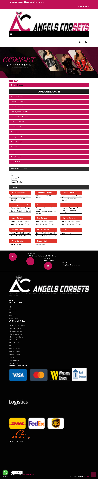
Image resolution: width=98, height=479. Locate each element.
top (93, 474)
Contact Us (15, 178)
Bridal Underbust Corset (46, 236)
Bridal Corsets (16, 147)
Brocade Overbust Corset (21, 196)
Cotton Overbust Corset (72, 196)
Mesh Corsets (16, 127)
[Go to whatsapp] (5, 472)
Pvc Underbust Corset (45, 224)
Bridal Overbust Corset (45, 233)
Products (14, 180)
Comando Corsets (18, 102)
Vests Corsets (16, 157)
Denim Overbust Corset (20, 208)
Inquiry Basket (17, 182)
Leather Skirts (67, 233)
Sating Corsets (17, 137)
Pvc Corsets (15, 132)
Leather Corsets (17, 122)
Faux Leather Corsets (19, 117)
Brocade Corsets (17, 97)
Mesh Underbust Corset (20, 224)
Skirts (13, 152)
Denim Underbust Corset (21, 211)
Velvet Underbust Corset (21, 236)
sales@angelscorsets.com (34, 2)
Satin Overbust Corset (71, 222)
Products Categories (21, 34)
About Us (15, 176)
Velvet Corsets (16, 142)
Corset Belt (40, 244)
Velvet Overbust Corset (20, 233)
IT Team (86, 477)
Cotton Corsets (17, 107)
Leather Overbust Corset (72, 208)
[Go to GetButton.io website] (5, 476)
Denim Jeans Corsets (19, 112)
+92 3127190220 (16, 2)
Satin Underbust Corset (71, 224)
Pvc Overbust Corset (44, 222)
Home (12, 85)
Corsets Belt (16, 162)
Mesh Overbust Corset (20, 222)
